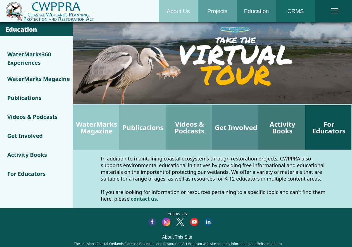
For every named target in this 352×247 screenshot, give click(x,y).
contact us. (144, 198)
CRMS (295, 11)
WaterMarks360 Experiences (29, 58)
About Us (178, 11)
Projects (217, 11)
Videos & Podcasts (32, 117)
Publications (24, 98)
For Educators (26, 174)
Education (256, 11)
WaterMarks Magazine (38, 79)
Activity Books (27, 155)
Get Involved (25, 136)
